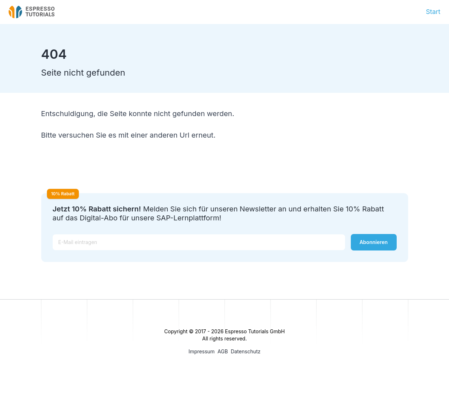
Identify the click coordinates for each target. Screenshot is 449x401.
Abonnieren (373, 242)
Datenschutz (246, 351)
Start (433, 11)
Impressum (201, 351)
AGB (223, 351)
